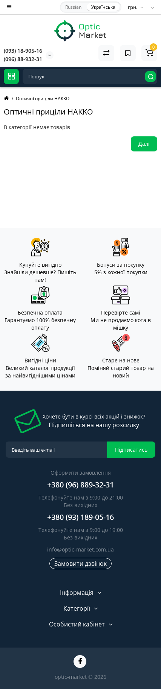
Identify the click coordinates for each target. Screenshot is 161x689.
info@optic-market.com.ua (80, 549)
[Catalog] (11, 76)
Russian (73, 7)
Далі (144, 143)
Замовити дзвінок (80, 563)
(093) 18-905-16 (23, 50)
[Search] (150, 76)
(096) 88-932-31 (23, 59)
